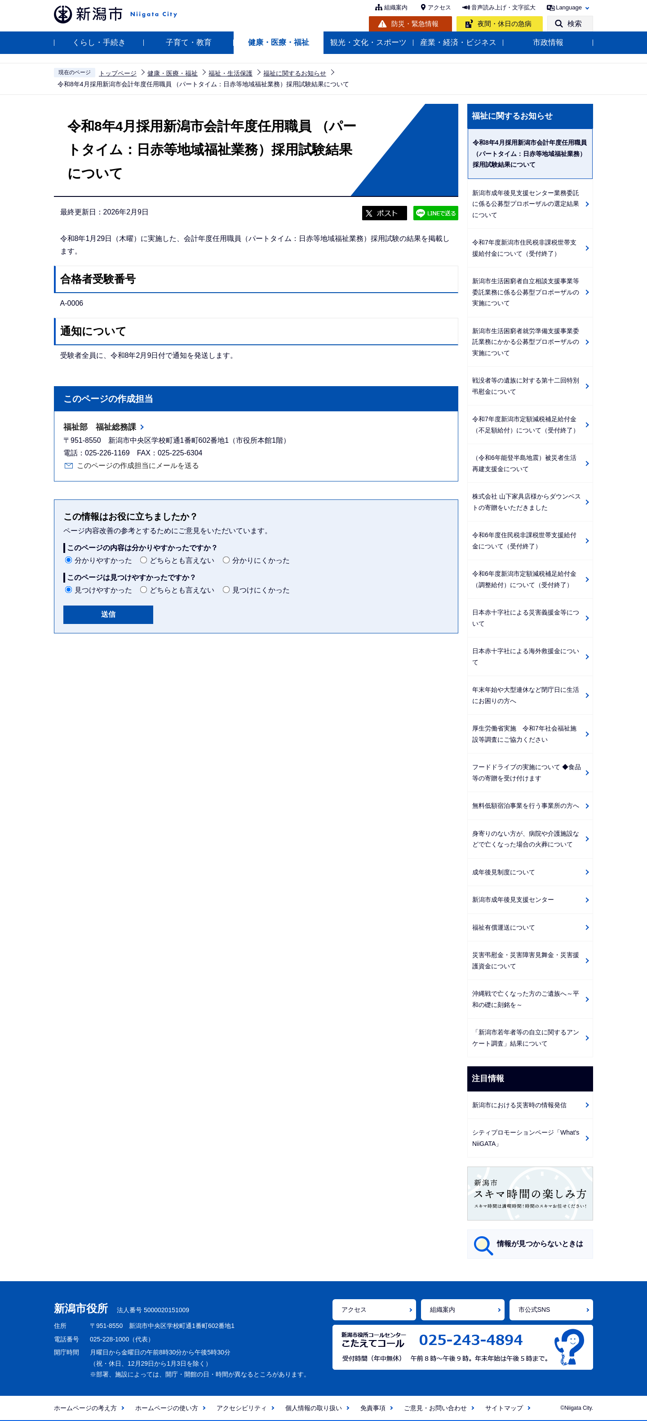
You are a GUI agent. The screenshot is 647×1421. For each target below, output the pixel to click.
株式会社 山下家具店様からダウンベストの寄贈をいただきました (526, 502)
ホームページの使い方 (166, 1408)
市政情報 (548, 42)
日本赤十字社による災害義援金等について (525, 618)
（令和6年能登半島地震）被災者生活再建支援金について (524, 463)
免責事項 (373, 1408)
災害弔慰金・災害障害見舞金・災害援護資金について (525, 960)
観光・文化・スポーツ (368, 42)
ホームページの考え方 (85, 1408)
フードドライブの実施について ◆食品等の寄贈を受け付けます (526, 772)
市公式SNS (534, 1309)
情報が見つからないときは (540, 1243)
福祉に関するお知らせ (294, 73)
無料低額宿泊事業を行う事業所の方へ (525, 805)
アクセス (439, 7)
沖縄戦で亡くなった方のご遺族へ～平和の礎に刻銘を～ (525, 999)
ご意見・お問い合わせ (435, 1408)
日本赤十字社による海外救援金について (525, 656)
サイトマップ (504, 1408)
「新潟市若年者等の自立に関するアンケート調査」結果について (525, 1038)
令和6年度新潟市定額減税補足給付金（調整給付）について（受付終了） (524, 579)
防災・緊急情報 (415, 23)
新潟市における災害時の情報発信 (519, 1105)
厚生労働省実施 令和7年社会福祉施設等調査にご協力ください (524, 734)
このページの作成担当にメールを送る (138, 465)
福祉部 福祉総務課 (99, 427)
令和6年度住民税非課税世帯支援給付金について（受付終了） (524, 540)
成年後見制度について (503, 872)
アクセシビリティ (242, 1408)
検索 (574, 23)
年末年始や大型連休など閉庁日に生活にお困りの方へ (525, 695)
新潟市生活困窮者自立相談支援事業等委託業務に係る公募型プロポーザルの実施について (525, 292)
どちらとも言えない (182, 560)
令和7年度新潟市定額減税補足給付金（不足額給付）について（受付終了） (525, 424)
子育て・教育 (189, 42)
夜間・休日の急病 (505, 23)
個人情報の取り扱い (313, 1408)
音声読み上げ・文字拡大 (503, 7)
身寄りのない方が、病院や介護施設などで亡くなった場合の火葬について (525, 839)
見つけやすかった (103, 590)
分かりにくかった (261, 560)
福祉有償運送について (503, 927)
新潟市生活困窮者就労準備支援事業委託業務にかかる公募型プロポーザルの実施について (525, 341)
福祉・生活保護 (230, 73)
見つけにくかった (261, 590)
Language (569, 7)
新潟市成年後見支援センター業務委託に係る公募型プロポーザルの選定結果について (525, 203)
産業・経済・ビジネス (458, 42)
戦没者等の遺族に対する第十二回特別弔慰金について (525, 386)
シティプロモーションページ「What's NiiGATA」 (525, 1138)
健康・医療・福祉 (278, 42)
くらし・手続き (99, 42)
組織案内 (396, 7)
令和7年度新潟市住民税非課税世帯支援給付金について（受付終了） (524, 248)
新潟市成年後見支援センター (513, 899)
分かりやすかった (103, 560)
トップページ (118, 73)
